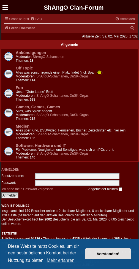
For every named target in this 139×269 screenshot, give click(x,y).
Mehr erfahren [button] (61, 260)
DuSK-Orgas (79, 76)
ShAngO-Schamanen (48, 57)
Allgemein (69, 44)
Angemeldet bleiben (105, 189)
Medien (22, 126)
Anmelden (10, 169)
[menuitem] (36, 19)
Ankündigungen (31, 52)
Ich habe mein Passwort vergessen (27, 189)
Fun (19, 87)
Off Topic (24, 68)
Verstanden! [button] (108, 254)
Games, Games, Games (38, 107)
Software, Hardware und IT (41, 145)
